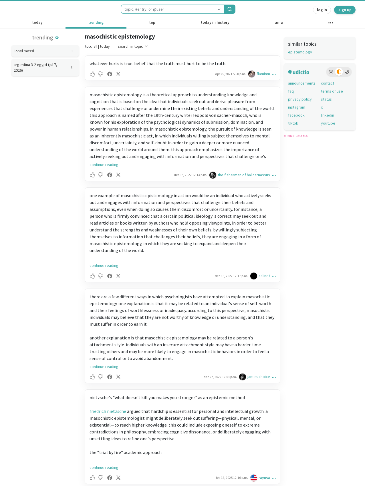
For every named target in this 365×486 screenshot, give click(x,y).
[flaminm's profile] (252, 73)
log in (322, 9)
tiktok (293, 123)
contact (327, 83)
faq (291, 91)
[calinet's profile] (254, 275)
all (95, 46)
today (37, 22)
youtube (328, 123)
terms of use (332, 91)
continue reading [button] (104, 164)
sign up (345, 9)
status (326, 99)
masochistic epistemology (120, 36)
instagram (296, 107)
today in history (215, 22)
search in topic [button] (133, 46)
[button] (57, 37)
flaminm (263, 73)
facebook (296, 115)
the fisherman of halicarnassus (244, 174)
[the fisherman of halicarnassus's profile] (213, 175)
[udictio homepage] (26, 9)
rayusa (264, 477)
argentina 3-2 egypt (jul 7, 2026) (45, 67)
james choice (258, 376)
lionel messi (45, 51)
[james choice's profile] (243, 376)
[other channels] (331, 24)
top (152, 22)
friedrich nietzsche (108, 411)
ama (279, 22)
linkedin (327, 115)
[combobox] (167, 9)
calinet (264, 275)
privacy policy (300, 99)
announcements (302, 83)
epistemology (300, 52)
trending (96, 22)
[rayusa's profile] (254, 477)
